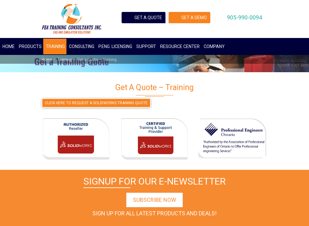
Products (30, 46)
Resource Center (180, 46)
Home (9, 46)
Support (146, 46)
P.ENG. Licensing (115, 46)
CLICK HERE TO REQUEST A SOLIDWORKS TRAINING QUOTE (96, 103)
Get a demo (194, 17)
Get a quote (148, 17)
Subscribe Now (154, 199)
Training (55, 46)
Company (214, 46)
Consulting (81, 46)
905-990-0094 (244, 17)
